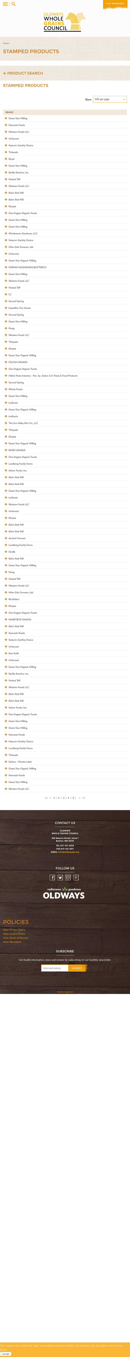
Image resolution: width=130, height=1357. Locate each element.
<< (46, 1160)
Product (54, 112)
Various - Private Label (17, 1106)
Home (6, 43)
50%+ (121, 112)
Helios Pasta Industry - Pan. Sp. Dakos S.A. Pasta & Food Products (23, 512)
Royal (8, 180)
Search (13, 4)
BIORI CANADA (14, 624)
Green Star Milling (15, 118)
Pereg (8, 438)
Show (88, 99)
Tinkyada (10, 169)
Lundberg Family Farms (18, 644)
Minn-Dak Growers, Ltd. (18, 314)
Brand (9, 112)
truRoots (10, 551)
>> (83, 1160)
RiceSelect (11, 851)
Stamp (92, 112)
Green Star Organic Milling (19, 335)
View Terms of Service (15, 1300)
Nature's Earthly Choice (18, 159)
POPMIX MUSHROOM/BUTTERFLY (25, 345)
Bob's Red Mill (13, 231)
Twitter (60, 1241)
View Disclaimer (12, 1304)
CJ (7, 386)
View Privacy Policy (14, 1292)
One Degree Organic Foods (20, 262)
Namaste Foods (14, 128)
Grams (107, 112)
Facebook (53, 1241)
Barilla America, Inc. (16, 200)
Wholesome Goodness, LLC (20, 293)
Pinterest (76, 1241)
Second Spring (13, 397)
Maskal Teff (11, 211)
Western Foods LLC (16, 138)
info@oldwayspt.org (68, 1215)
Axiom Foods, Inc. (15, 655)
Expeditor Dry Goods (17, 407)
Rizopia (9, 252)
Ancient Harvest (14, 758)
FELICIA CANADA (15, 490)
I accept (5, 1354)
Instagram (68, 1241)
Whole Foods (12, 531)
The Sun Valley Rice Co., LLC (20, 582)
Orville (9, 779)
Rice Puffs (11, 941)
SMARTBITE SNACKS (17, 882)
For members (114, 4)
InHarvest (11, 149)
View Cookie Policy (14, 1296)
